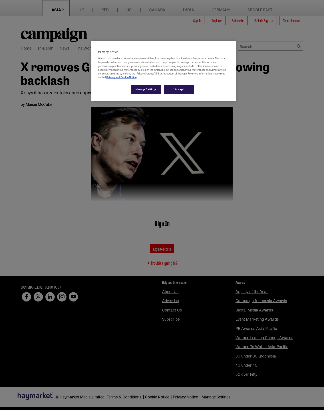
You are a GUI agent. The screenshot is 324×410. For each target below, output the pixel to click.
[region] (163, 71)
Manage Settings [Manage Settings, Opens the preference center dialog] (146, 89)
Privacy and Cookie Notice (121, 77)
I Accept (178, 89)
